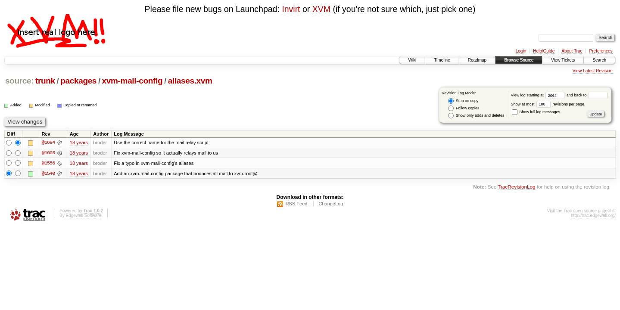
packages (78, 80)
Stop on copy (463, 101)
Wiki (412, 60)
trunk (45, 80)
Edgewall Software (83, 216)
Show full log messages (536, 112)
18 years (79, 142)
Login (521, 51)
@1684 (48, 142)
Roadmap (477, 60)
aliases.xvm (190, 80)
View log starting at (539, 95)
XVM (321, 9)
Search (599, 60)
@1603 (48, 152)
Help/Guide (544, 51)
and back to (587, 95)
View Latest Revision (593, 70)
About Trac (571, 51)
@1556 (48, 163)
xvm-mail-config (132, 80)
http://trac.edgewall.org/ (593, 216)
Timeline (442, 60)
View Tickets (563, 60)
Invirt (291, 9)
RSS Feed (297, 204)
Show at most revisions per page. (548, 104)
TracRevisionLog (516, 187)
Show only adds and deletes (476, 115)
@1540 (48, 173)
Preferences (601, 51)
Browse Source (518, 60)
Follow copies (463, 108)
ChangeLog (330, 204)
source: (19, 80)
